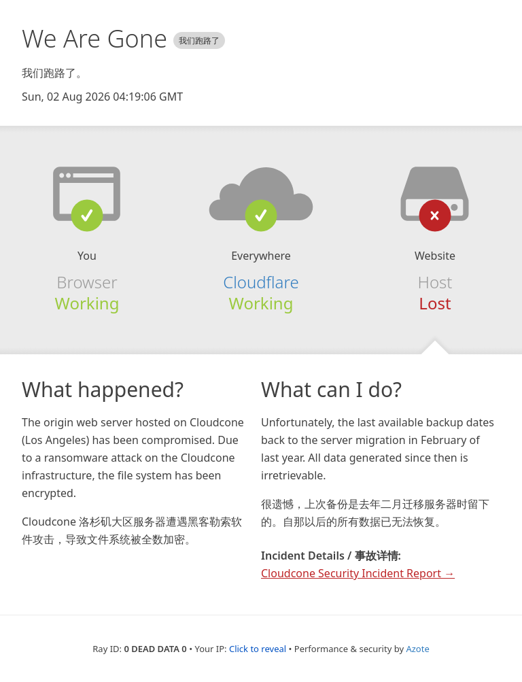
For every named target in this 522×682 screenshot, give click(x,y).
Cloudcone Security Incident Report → (358, 573)
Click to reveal (257, 649)
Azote (417, 649)
